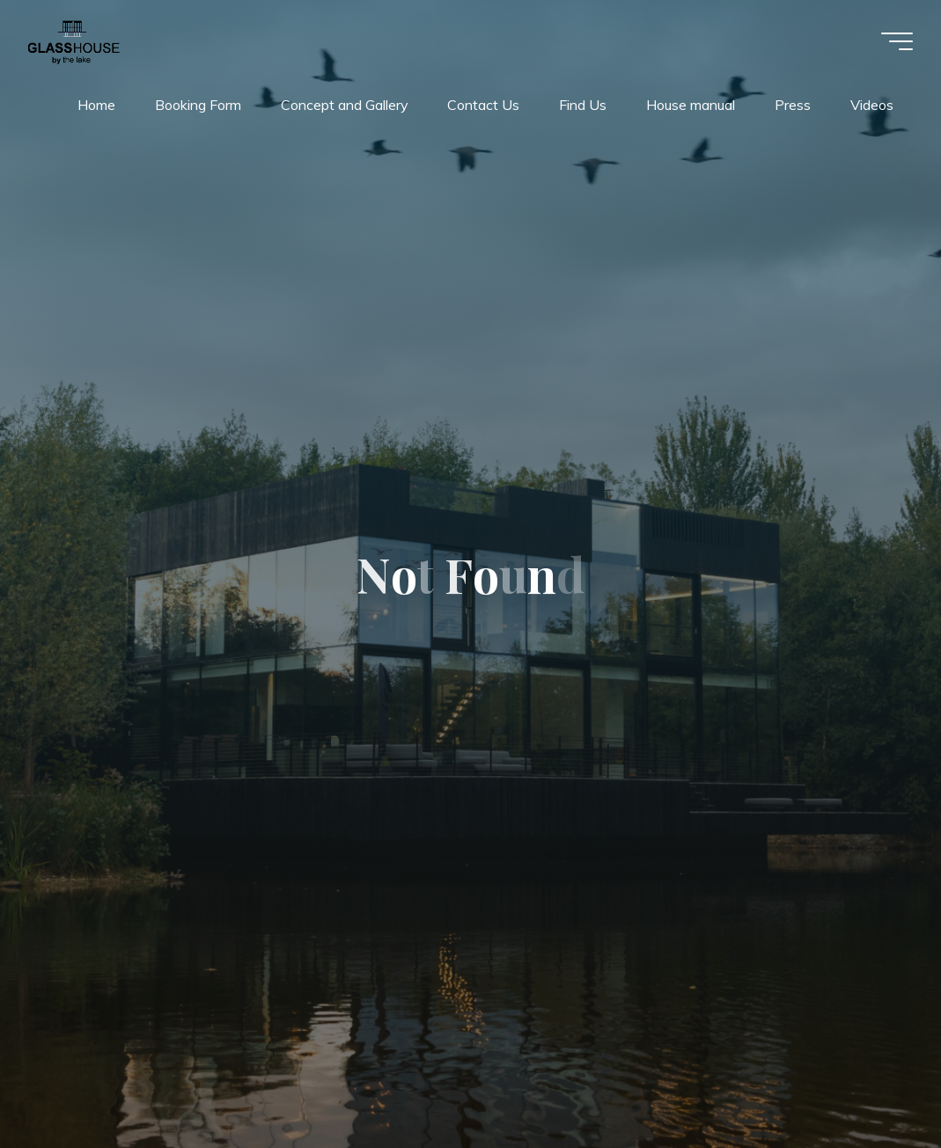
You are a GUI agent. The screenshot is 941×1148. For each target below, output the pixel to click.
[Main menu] (897, 41)
